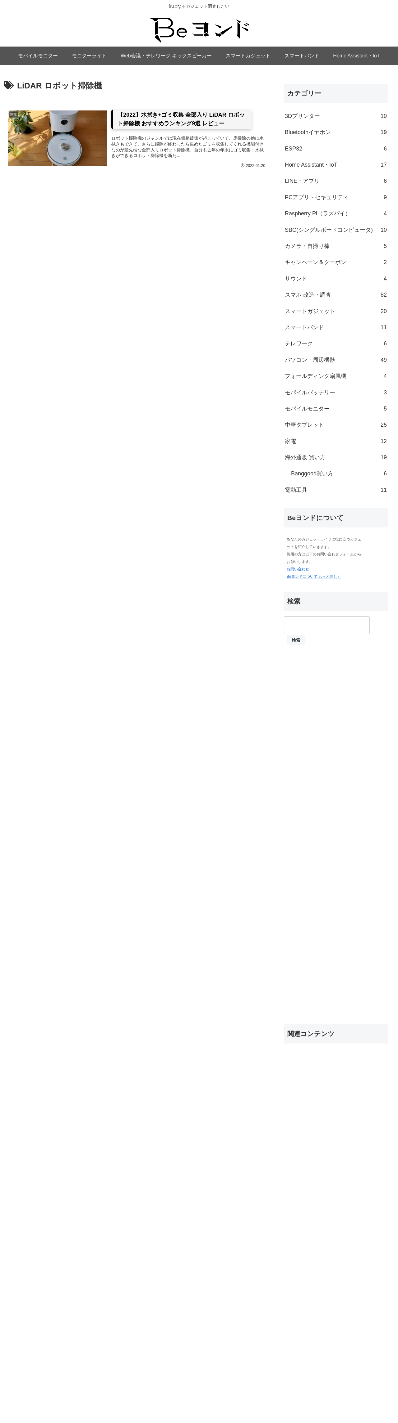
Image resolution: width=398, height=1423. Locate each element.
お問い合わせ (298, 569)
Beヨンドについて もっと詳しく (314, 576)
